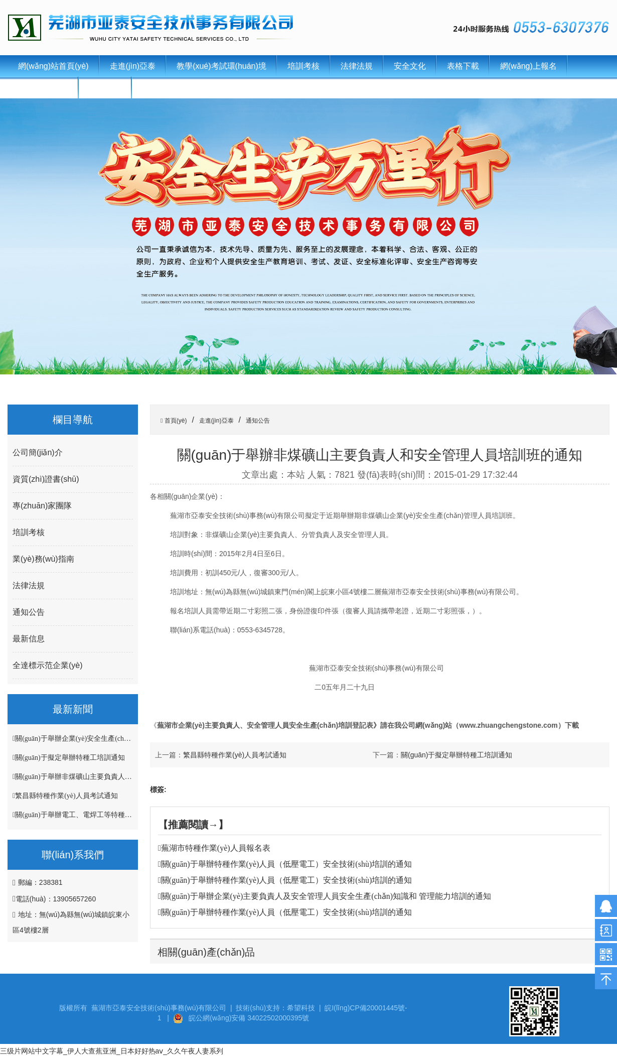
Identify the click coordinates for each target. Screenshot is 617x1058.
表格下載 (463, 66)
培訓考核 (303, 66)
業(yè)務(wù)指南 (43, 559)
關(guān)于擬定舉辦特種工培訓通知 (70, 757)
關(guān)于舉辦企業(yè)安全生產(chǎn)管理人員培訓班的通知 (109, 738)
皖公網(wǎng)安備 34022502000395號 (249, 1018)
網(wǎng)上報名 (528, 66)
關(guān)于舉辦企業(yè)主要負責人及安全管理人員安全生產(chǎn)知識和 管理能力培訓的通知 (326, 896)
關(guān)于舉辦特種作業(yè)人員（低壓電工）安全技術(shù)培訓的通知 (286, 864)
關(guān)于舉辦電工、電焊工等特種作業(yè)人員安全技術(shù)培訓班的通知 (132, 815)
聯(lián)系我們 (43, 87)
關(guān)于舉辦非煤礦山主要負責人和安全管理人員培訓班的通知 (115, 776)
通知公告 (29, 612)
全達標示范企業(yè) (48, 665)
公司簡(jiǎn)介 (38, 452)
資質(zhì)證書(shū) (46, 479)
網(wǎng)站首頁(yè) (53, 66)
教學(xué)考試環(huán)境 (221, 66)
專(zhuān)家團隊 (42, 505)
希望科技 (301, 1008)
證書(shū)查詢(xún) (176, 87)
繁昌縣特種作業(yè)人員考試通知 (66, 796)
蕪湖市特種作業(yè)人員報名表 (215, 848)
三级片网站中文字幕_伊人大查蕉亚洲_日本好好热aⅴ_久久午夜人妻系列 (111, 1051)
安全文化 (410, 66)
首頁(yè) (175, 420)
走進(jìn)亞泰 (133, 66)
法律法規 (357, 66)
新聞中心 (105, 87)
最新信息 (29, 638)
